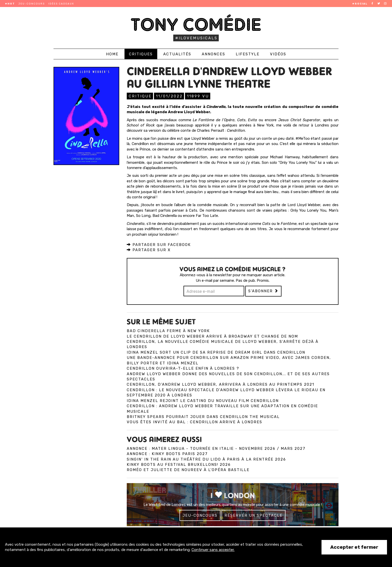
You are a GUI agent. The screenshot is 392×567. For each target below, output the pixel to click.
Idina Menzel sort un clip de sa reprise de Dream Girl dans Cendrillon (216, 352)
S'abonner (263, 291)
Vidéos (278, 54)
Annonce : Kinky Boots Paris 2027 (167, 453)
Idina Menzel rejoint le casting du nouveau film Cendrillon (203, 400)
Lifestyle (248, 54)
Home (112, 54)
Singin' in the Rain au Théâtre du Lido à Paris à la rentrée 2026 (206, 459)
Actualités (177, 54)
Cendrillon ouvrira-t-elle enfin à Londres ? (183, 368)
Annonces (213, 54)
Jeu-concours (31, 3)
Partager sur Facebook (159, 244)
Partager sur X (149, 249)
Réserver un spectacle (253, 515)
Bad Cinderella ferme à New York (168, 330)
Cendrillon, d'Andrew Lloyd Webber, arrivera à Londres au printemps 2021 (220, 384)
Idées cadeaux (61, 3)
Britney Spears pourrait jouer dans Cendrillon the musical (203, 416)
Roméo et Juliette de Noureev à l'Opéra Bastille (188, 469)
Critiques (141, 54)
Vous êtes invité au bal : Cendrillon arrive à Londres (194, 421)
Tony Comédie (196, 24)
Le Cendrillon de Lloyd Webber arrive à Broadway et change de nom (212, 336)
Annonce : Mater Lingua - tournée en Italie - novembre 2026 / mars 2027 (216, 448)
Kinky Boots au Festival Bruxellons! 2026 (179, 464)
